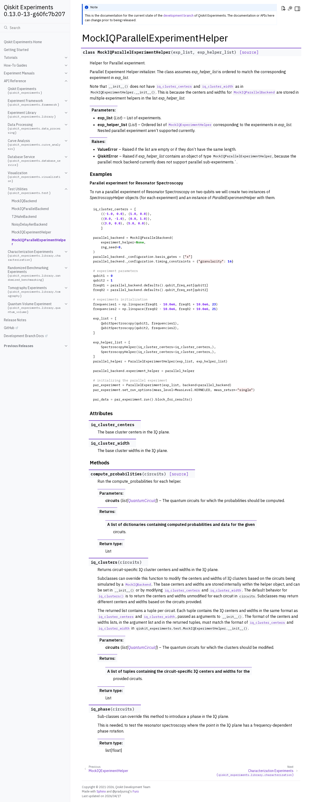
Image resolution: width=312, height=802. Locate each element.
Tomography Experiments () (34, 292)
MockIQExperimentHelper (31, 232)
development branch (178, 15)
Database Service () (34, 161)
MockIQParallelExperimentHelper (39, 242)
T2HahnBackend (24, 216)
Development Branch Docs (24, 336)
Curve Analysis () (34, 145)
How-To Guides (15, 65)
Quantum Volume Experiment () (34, 308)
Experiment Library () (32, 114)
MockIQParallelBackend (30, 209)
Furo (136, 791)
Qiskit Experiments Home (23, 42)
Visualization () (34, 177)
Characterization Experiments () (34, 256)
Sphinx (101, 791)
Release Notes (15, 320)
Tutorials (11, 57)
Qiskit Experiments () (25, 91)
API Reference (15, 81)
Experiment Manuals (19, 73)
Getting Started (16, 50)
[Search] (35, 27)
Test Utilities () (29, 191)
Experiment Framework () (33, 103)
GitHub (9, 328)
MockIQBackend (24, 201)
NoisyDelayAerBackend (29, 224)
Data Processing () (34, 128)
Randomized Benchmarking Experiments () (34, 274)
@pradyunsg (120, 791)
